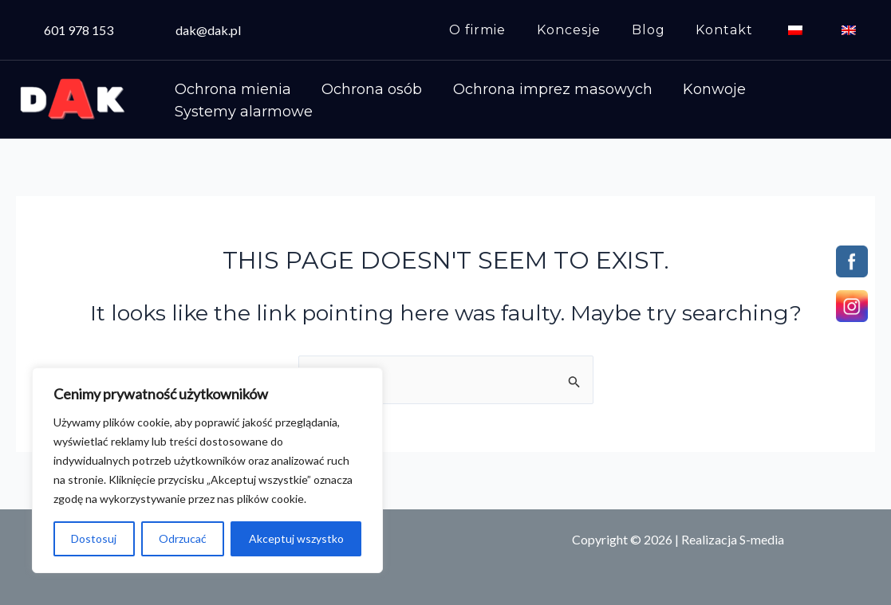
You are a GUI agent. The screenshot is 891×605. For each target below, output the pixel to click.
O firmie (507, 29)
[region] (207, 470)
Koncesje (593, 29)
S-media (761, 539)
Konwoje (691, 81)
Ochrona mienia (229, 81)
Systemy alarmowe (240, 117)
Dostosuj (93, 538)
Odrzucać (183, 538)
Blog (667, 29)
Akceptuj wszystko (296, 538)
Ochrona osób (362, 81)
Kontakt (738, 29)
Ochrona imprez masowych (536, 81)
